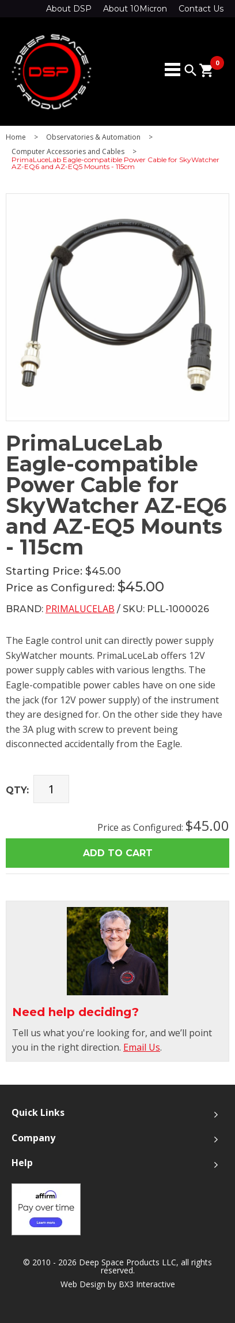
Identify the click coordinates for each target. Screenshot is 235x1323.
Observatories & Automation (93, 137)
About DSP (69, 8)
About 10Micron (135, 8)
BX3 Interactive (147, 1284)
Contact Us (201, 8)
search (191, 70)
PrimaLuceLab (80, 608)
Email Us (141, 1047)
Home (16, 137)
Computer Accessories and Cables (68, 151)
